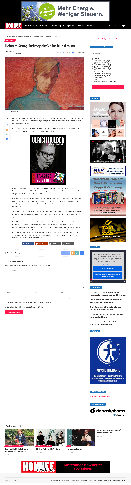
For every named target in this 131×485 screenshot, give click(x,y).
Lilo (69, 448)
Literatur (20, 448)
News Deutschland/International (104, 81)
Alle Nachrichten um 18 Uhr (102, 63)
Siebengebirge (10, 448)
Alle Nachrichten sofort (101, 60)
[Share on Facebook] (63, 52)
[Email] (66, 52)
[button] (115, 25)
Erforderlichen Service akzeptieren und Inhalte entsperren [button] (108, 275)
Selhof (49, 448)
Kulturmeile (10, 40)
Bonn (95, 79)
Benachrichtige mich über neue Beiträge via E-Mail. (25, 307)
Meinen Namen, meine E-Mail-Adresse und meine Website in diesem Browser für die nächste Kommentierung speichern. (41, 298)
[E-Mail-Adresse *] (108, 53)
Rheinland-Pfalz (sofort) (101, 75)
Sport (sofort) (97, 77)
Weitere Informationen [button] (108, 264)
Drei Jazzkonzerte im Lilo (74, 451)
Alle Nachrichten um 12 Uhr (102, 67)
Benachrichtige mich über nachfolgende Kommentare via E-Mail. (29, 303)
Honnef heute (10, 51)
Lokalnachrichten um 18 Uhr (102, 65)
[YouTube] (111, 25)
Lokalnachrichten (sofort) (101, 62)
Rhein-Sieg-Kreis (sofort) (101, 73)
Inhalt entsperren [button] (108, 268)
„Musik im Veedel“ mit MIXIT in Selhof (48, 451)
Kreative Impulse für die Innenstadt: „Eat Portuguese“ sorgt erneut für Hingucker (105, 294)
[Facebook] (109, 25)
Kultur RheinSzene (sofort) (102, 71)
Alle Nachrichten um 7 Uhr (102, 69)
